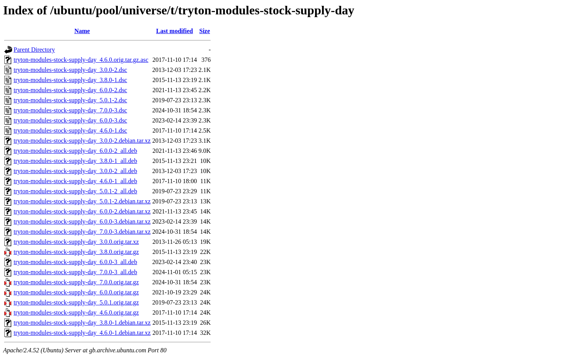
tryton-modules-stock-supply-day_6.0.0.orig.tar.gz (76, 292)
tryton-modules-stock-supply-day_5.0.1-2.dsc (70, 100)
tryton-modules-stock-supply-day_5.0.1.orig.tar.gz (76, 302)
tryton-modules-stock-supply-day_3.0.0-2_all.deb (75, 171)
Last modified (174, 31)
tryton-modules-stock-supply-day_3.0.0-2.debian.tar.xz (82, 140)
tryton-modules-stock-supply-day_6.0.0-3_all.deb (75, 262)
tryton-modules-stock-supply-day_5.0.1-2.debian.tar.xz (82, 201)
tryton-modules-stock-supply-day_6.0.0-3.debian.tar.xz (82, 221)
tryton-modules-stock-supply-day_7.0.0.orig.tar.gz (76, 282)
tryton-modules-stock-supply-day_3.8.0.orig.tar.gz (76, 251)
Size (204, 31)
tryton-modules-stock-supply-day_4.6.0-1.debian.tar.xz (82, 332)
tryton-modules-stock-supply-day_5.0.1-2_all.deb (75, 191)
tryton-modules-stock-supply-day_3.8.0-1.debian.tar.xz (82, 322)
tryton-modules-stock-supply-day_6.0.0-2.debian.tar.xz (82, 211)
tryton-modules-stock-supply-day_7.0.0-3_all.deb (75, 272)
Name (82, 31)
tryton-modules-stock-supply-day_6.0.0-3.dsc (70, 120)
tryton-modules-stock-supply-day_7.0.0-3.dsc (70, 110)
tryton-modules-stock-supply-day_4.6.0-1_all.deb (75, 181)
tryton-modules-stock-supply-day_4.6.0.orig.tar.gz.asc (81, 59)
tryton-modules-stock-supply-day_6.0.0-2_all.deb (75, 150)
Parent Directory (34, 49)
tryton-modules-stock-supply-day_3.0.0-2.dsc (70, 69)
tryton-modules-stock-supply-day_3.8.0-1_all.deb (75, 161)
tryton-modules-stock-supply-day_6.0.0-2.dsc (70, 90)
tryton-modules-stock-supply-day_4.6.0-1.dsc (70, 130)
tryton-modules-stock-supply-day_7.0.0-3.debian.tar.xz (82, 231)
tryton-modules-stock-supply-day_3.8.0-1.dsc (70, 80)
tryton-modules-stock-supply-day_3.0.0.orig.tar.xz (76, 241)
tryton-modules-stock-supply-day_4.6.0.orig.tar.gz (76, 312)
